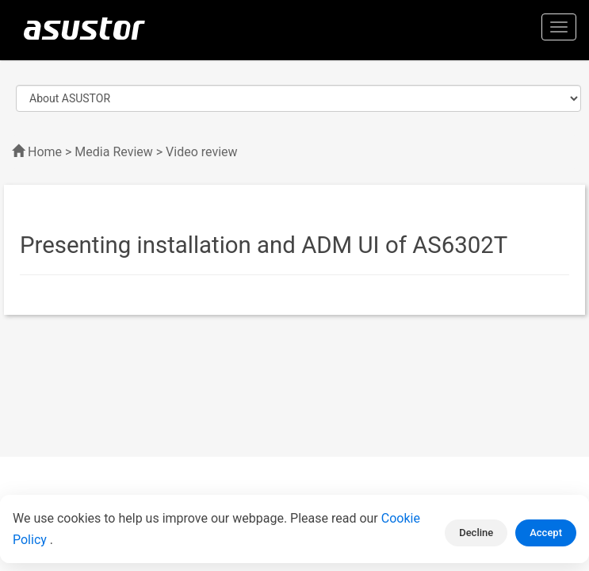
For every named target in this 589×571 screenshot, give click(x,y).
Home (45, 151)
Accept (546, 532)
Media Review (113, 151)
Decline (476, 532)
